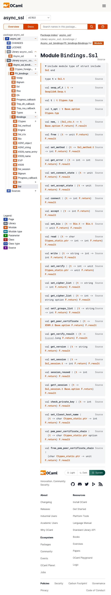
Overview (13, 26)
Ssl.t (61, 78)
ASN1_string (24, 147)
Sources (16, 190)
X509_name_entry (27, 151)
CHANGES (17, 43)
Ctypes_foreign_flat (24, 69)
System (97, 472)
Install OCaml (80, 502)
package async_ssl (13, 34)
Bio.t (76, 223)
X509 (21, 164)
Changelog (46, 502)
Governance (98, 583)
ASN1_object (25, 143)
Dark (83, 472)
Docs (31, 26)
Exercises (78, 543)
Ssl (18, 86)
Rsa (18, 90)
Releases (45, 509)
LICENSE (16, 47)
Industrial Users (48, 516)
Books (76, 536)
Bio (20, 138)
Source (101, 59)
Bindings (21, 116)
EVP (20, 160)
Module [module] (98, 43)
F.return (67, 125)
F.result (81, 125)
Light (71, 472)
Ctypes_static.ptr (57, 240)
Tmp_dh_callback (25, 103)
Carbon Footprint (78, 583)
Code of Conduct (95, 590)
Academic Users (49, 523)
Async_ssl (18, 56)
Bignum (20, 82)
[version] (38, 17)
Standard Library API (84, 529)
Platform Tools (81, 516)
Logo (75, 564)
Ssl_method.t (85, 147)
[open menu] (104, 5)
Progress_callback (26, 99)
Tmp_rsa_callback (25, 108)
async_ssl (13, 17)
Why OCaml (46, 529)
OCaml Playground (82, 557)
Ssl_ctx (22, 134)
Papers (76, 550)
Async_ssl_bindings (23, 64)
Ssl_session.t (54, 363)
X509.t (49, 325)
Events (44, 558)
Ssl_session (24, 169)
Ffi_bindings (21, 73)
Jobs (43, 572)
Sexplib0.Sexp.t (55, 91)
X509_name (24, 156)
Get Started (79, 509)
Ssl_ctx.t (68, 121)
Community (46, 551)
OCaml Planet (47, 565)
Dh (18, 95)
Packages (45, 544)
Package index (48, 35)
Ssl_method (24, 125)
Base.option (72, 108)
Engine (21, 130)
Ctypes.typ (66, 100)
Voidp (19, 77)
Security (58, 583)
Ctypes (22, 121)
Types (19, 112)
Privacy (44, 590)
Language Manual (82, 523)
